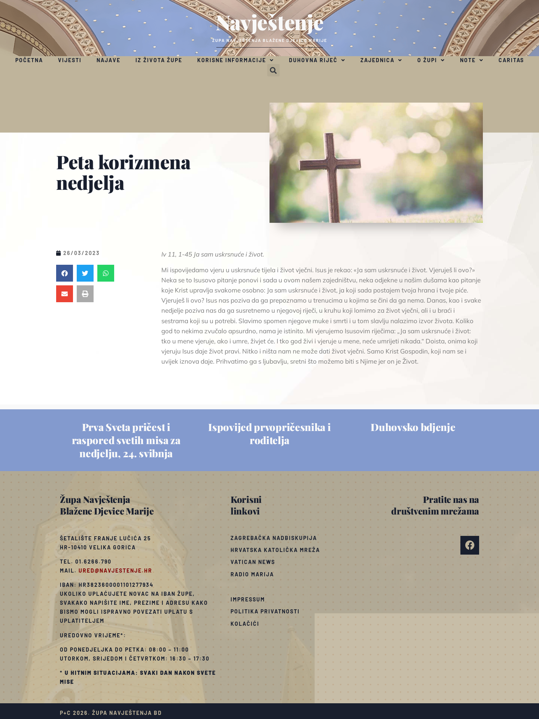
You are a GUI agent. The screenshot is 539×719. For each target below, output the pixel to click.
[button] (273, 70)
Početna (29, 60)
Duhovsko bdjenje (413, 427)
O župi (431, 60)
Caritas (511, 60)
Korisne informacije (235, 60)
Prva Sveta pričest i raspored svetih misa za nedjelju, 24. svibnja (126, 440)
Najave (109, 60)
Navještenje (270, 22)
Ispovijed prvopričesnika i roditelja (269, 433)
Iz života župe (158, 60)
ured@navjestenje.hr (115, 570)
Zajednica (381, 60)
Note (472, 60)
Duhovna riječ (317, 60)
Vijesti (70, 60)
